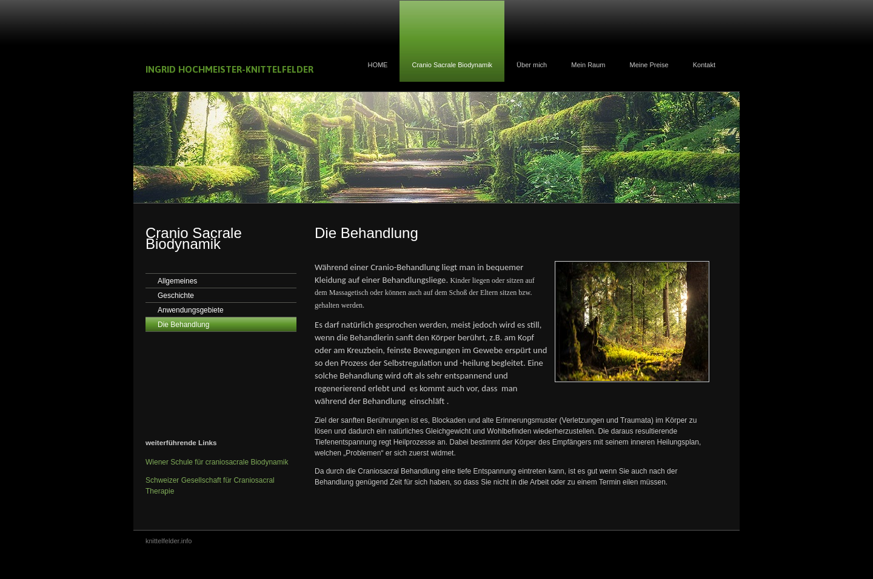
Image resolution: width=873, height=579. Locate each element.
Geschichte (176, 295)
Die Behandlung (183, 324)
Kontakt (704, 64)
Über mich (532, 64)
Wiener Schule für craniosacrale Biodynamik (217, 462)
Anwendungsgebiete (191, 310)
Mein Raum (588, 64)
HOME (377, 64)
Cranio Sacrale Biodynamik (452, 64)
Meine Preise (648, 64)
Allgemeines (177, 281)
